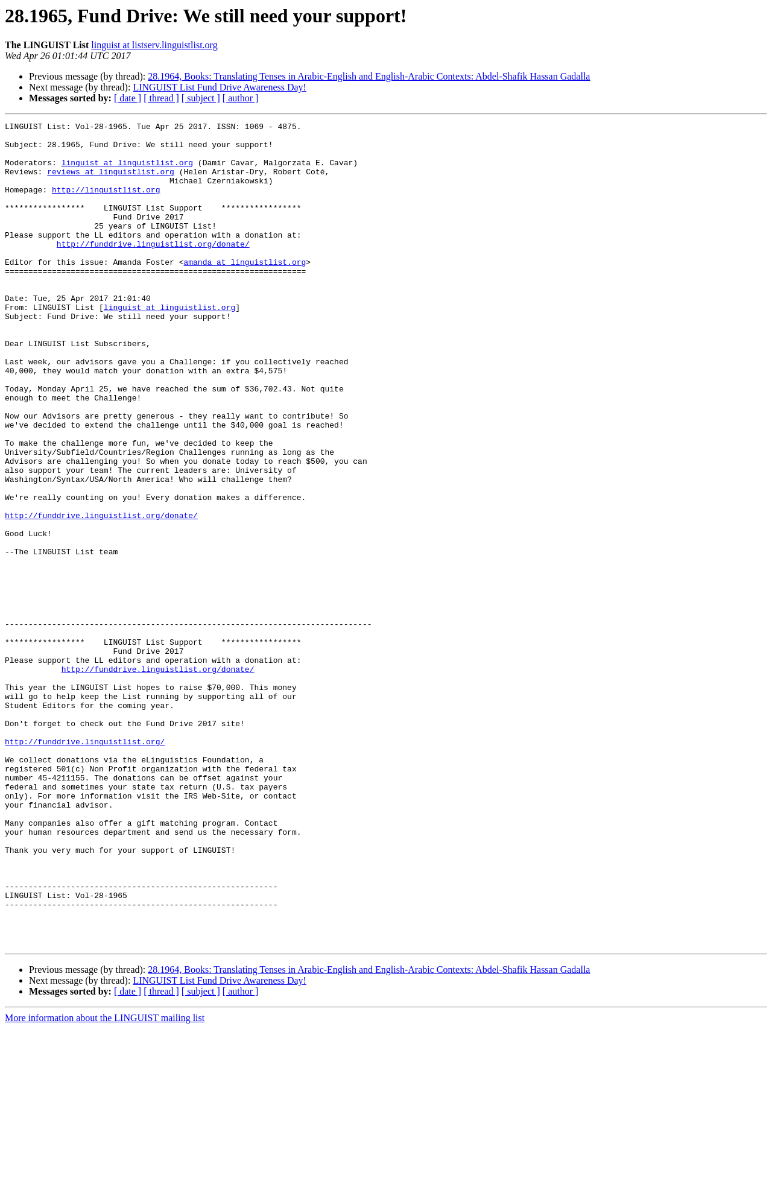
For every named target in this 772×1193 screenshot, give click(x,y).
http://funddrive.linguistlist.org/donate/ (153, 269)
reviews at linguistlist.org (110, 182)
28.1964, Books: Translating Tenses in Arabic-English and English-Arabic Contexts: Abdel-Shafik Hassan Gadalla (369, 76)
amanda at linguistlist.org (244, 290)
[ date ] (127, 98)
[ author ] (241, 98)
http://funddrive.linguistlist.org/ (85, 866)
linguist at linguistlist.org (127, 171)
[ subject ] (201, 98)
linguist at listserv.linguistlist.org (154, 45)
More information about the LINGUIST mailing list (104, 1182)
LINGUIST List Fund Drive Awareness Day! (219, 87)
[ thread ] (161, 98)
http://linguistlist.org (106, 203)
